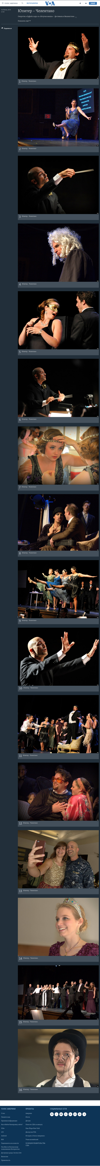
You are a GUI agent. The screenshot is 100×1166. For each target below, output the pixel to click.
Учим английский (32, 1139)
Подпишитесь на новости (10, 1143)
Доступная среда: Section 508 (11, 1153)
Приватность (5, 1160)
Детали (28, 1121)
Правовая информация (9, 1121)
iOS (2, 1132)
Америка (29, 1113)
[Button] (6, 29)
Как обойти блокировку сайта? (11, 1124)
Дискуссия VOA (31, 1132)
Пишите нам (5, 1117)
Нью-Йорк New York (33, 1128)
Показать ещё (24, 21)
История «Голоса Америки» (35, 1136)
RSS (2, 1139)
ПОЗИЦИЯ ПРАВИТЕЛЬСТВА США (35, 1144)
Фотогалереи (32, 3)
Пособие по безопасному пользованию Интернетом (10, 1148)
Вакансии (4, 1156)
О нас (3, 1113)
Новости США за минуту (34, 1124)
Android (4, 1136)
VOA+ (3, 1128)
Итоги (28, 1117)
